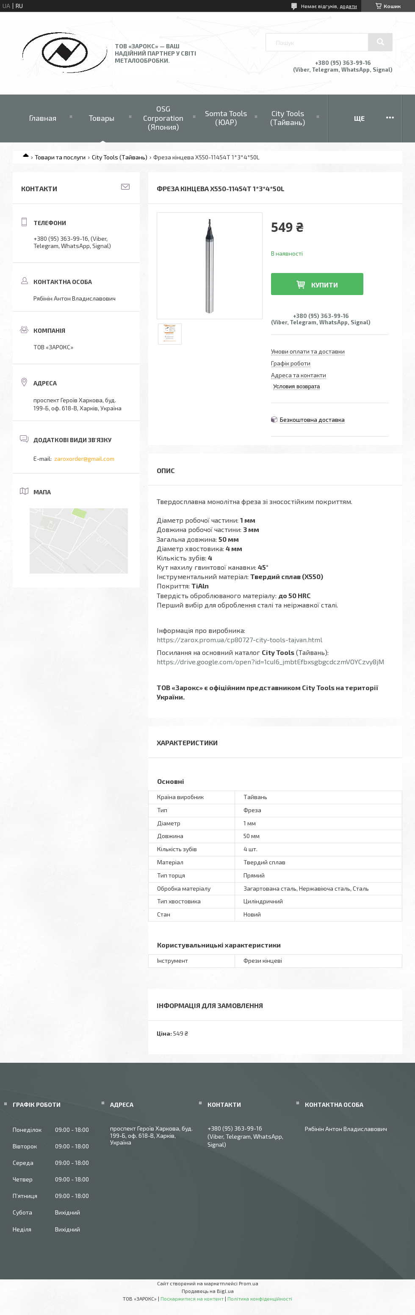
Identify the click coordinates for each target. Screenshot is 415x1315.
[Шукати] (380, 42)
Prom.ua (248, 1283)
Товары (101, 118)
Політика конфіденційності (259, 1298)
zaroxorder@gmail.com (84, 458)
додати (348, 6)
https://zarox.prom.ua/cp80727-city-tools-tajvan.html (239, 639)
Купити (324, 285)
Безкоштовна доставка (312, 419)
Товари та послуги (60, 157)
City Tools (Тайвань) (287, 118)
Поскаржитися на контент (192, 1298)
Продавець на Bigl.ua (208, 1291)
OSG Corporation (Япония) (163, 117)
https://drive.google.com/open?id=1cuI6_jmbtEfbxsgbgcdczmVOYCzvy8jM (271, 662)
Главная (42, 118)
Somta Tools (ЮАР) (226, 118)
